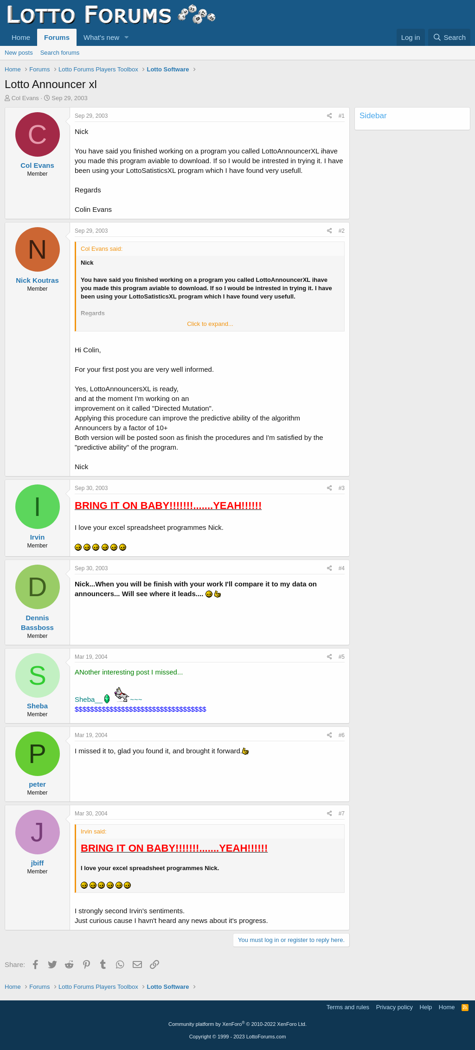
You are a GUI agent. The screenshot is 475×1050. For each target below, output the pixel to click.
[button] (126, 37)
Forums (57, 37)
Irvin (37, 537)
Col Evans (25, 98)
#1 (342, 116)
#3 (342, 488)
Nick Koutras (37, 280)
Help (426, 1007)
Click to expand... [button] (210, 323)
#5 (342, 657)
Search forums (60, 52)
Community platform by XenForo (237, 1024)
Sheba (37, 706)
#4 (342, 568)
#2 (342, 231)
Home (21, 37)
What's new (101, 37)
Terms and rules (348, 1007)
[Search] (449, 37)
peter (37, 784)
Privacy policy (394, 1007)
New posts (19, 52)
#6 (342, 735)
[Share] (329, 116)
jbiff (37, 863)
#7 (342, 813)
